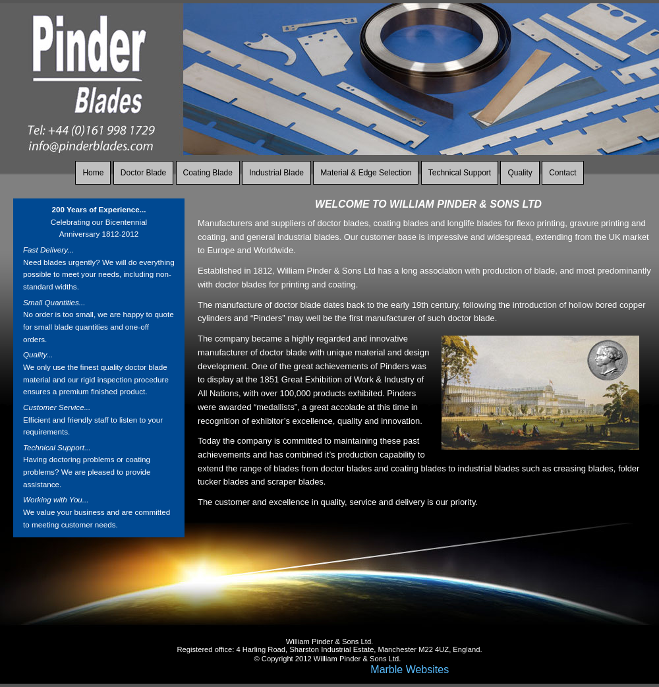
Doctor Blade (143, 172)
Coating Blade (208, 172)
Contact (562, 172)
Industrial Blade (276, 172)
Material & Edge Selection (365, 172)
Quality (519, 172)
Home (92, 172)
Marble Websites (409, 669)
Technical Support (459, 172)
